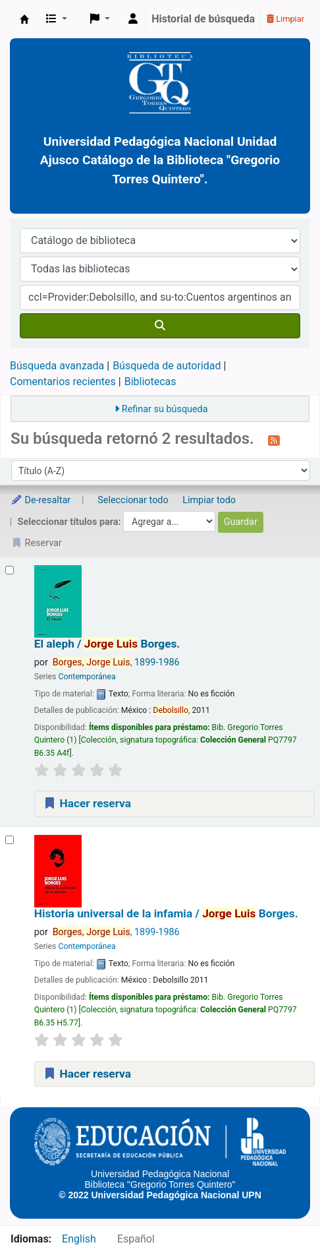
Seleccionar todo (132, 500)
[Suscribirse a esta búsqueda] (274, 439)
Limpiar (285, 19)
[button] (56, 19)
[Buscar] (160, 325)
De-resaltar (40, 500)
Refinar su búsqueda (165, 409)
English (79, 1239)
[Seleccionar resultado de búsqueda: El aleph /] (9, 570)
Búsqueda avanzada (57, 365)
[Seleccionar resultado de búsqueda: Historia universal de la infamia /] (9, 840)
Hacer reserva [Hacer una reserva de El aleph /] (87, 803)
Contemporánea (86, 676)
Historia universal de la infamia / (166, 913)
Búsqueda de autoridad (167, 365)
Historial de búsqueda (203, 19)
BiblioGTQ (24, 19)
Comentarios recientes (63, 381)
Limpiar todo (209, 500)
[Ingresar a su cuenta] (133, 19)
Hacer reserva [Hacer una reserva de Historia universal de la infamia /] (87, 1073)
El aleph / (107, 644)
